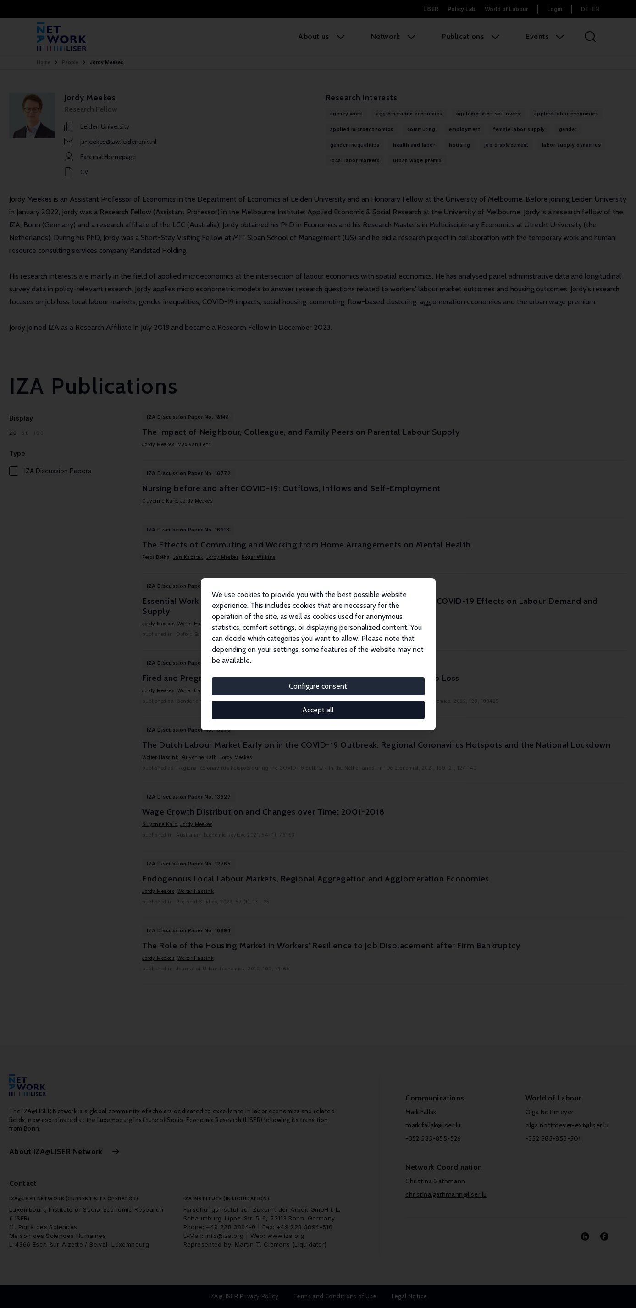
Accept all (318, 710)
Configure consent (318, 686)
